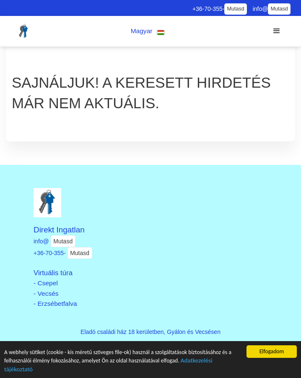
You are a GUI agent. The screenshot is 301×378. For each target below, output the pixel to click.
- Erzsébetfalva (55, 303)
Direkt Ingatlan (59, 229)
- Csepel (46, 283)
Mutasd (235, 9)
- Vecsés (46, 293)
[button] (148, 31)
